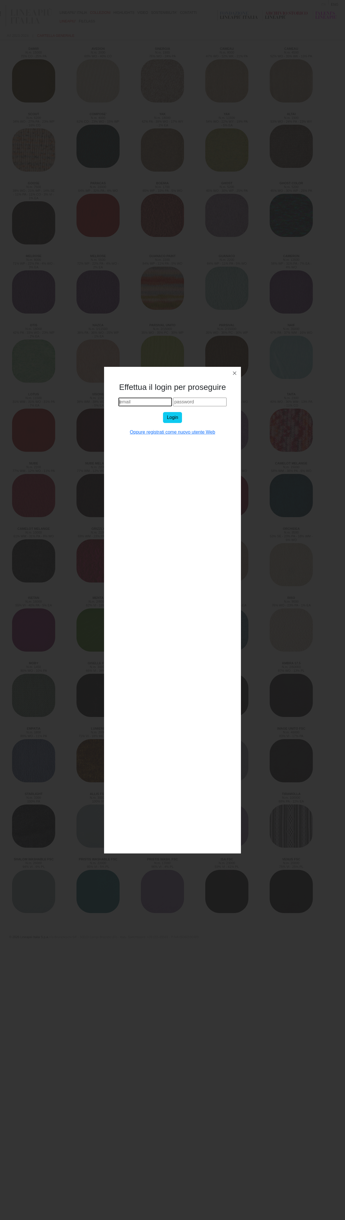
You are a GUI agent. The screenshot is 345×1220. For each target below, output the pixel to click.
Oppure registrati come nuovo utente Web (172, 432)
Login (172, 417)
